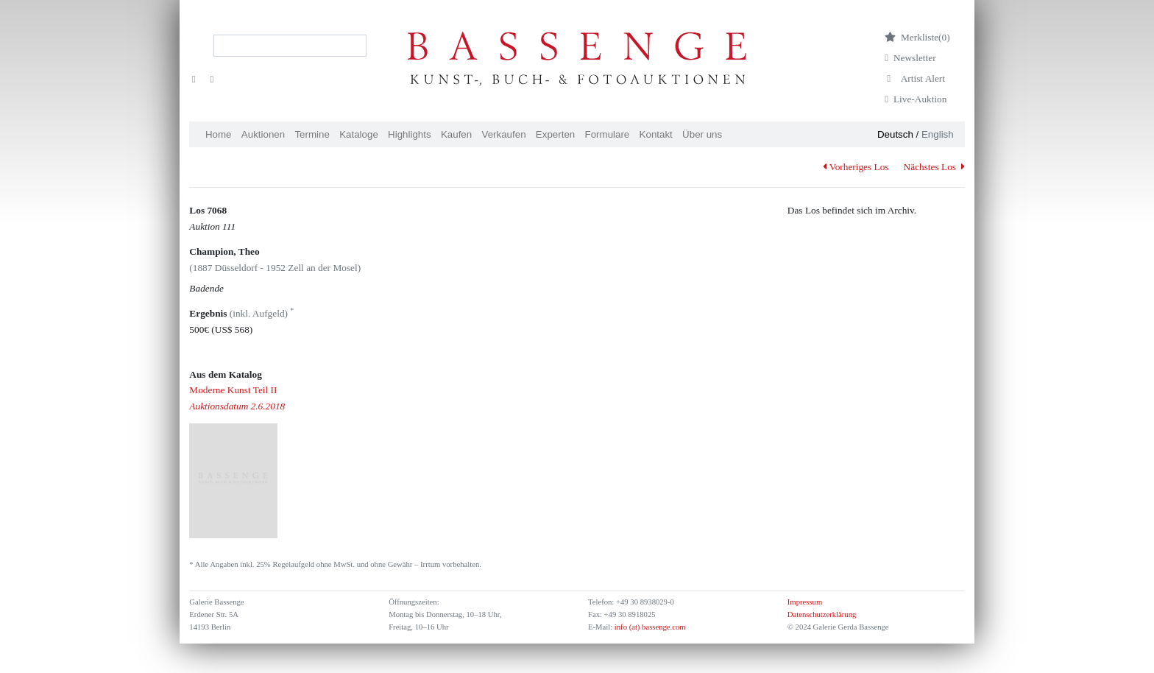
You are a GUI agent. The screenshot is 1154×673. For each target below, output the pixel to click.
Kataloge (358, 134)
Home (218, 134)
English (937, 134)
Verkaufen (504, 134)
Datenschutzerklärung (822, 614)
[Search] (290, 46)
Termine (311, 134)
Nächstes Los (934, 166)
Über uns (702, 134)
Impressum (804, 602)
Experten (555, 134)
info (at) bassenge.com (648, 627)
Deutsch (895, 134)
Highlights (409, 134)
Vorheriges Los (855, 166)
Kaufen (456, 134)
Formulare (607, 134)
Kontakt (656, 134)
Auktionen (263, 134)
